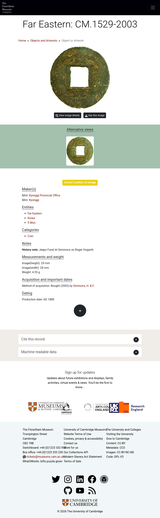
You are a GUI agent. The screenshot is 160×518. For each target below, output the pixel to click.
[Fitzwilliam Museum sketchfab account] (104, 479)
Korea (31, 218)
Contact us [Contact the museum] (70, 443)
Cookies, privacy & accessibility (83, 438)
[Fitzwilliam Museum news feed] (92, 490)
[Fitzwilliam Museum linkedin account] (92, 479)
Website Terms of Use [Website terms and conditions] (77, 434)
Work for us (71, 447)
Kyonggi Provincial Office (44, 195)
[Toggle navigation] (153, 7)
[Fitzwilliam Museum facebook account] (80, 479)
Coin (30, 236)
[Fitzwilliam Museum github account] (68, 490)
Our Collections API (76, 452)
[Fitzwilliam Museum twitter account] (56, 479)
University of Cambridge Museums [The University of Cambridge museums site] (85, 429)
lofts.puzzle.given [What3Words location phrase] (51, 461)
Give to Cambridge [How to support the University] (117, 438)
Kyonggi (34, 200)
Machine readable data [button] (38, 352)
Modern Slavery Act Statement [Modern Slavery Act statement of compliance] (83, 456)
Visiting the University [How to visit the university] (119, 434)
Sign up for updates (80, 372)
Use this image (95, 115)
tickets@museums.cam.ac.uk (45, 456)
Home (22, 40)
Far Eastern (35, 213)
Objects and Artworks (43, 40)
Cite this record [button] (33, 339)
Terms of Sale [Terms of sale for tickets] (72, 461)
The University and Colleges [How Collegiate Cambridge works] (123, 429)
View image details (68, 115)
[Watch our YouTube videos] (80, 490)
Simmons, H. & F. (84, 285)
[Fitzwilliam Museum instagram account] (68, 479)
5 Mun (32, 222)
